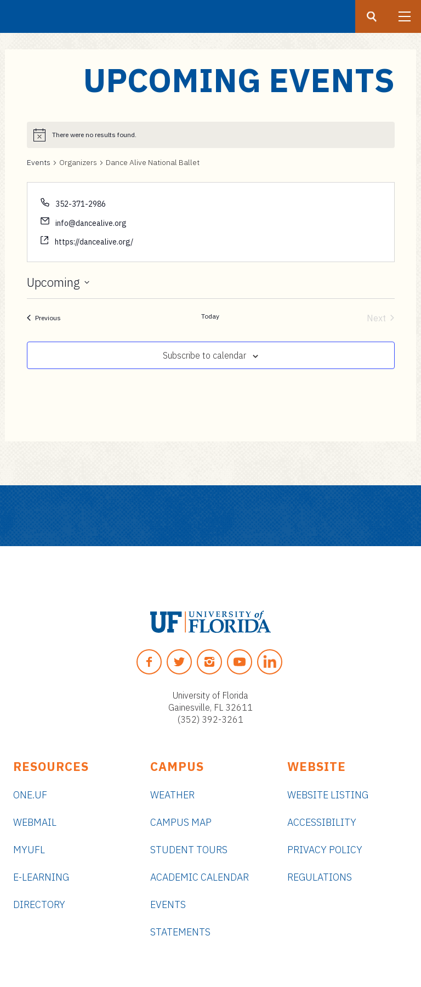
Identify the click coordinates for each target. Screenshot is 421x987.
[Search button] (371, 16)
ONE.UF (30, 795)
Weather (172, 795)
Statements (180, 932)
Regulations (319, 877)
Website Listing (327, 795)
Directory (39, 904)
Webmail (34, 822)
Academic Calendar (199, 877)
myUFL (29, 849)
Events (38, 162)
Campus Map (181, 822)
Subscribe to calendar (204, 355)
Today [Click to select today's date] (210, 316)
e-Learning (41, 877)
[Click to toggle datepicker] (58, 282)
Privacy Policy (324, 849)
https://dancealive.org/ (94, 242)
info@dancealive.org (91, 223)
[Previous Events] (44, 318)
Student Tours (188, 849)
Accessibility (321, 822)
